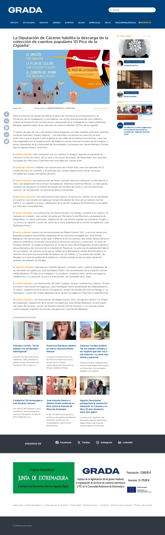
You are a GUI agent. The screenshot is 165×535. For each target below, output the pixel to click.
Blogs (81, 23)
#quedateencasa (56, 108)
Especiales (94, 23)
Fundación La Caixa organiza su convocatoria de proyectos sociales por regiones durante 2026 (137, 130)
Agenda (56, 23)
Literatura (70, 108)
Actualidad (29, 23)
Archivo (43, 23)
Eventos (69, 23)
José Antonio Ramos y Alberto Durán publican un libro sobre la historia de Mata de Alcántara (60, 405)
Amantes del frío (131, 65)
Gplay (108, 23)
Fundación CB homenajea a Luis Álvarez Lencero (28, 402)
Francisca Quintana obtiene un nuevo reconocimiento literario (61, 348)
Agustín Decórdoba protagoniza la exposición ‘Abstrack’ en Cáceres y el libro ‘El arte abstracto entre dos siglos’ (94, 406)
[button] (147, 22)
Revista (14, 23)
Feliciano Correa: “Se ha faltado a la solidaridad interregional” (26, 348)
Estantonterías (130, 96)
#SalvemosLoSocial (126, 23)
